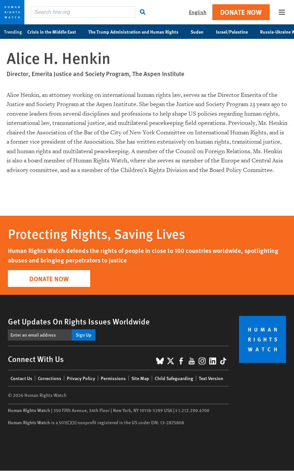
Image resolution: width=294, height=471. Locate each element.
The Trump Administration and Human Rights (136, 31)
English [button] (197, 12)
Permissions (113, 378)
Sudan (200, 31)
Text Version (211, 378)
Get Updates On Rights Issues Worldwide (79, 321)
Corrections (49, 378)
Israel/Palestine (235, 31)
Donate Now (241, 12)
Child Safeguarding (174, 378)
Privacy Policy (81, 378)
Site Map (140, 378)
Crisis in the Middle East (55, 31)
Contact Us (21, 378)
